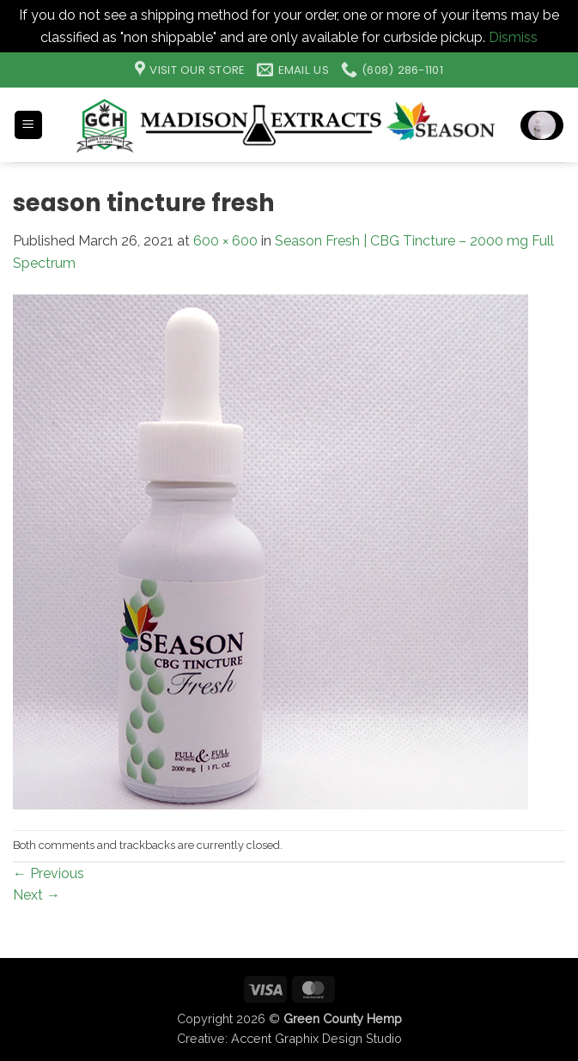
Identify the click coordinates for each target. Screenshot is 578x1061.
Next (36, 895)
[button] (28, 125)
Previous (48, 873)
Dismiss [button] (513, 37)
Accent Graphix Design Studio (316, 1038)
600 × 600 (225, 241)
